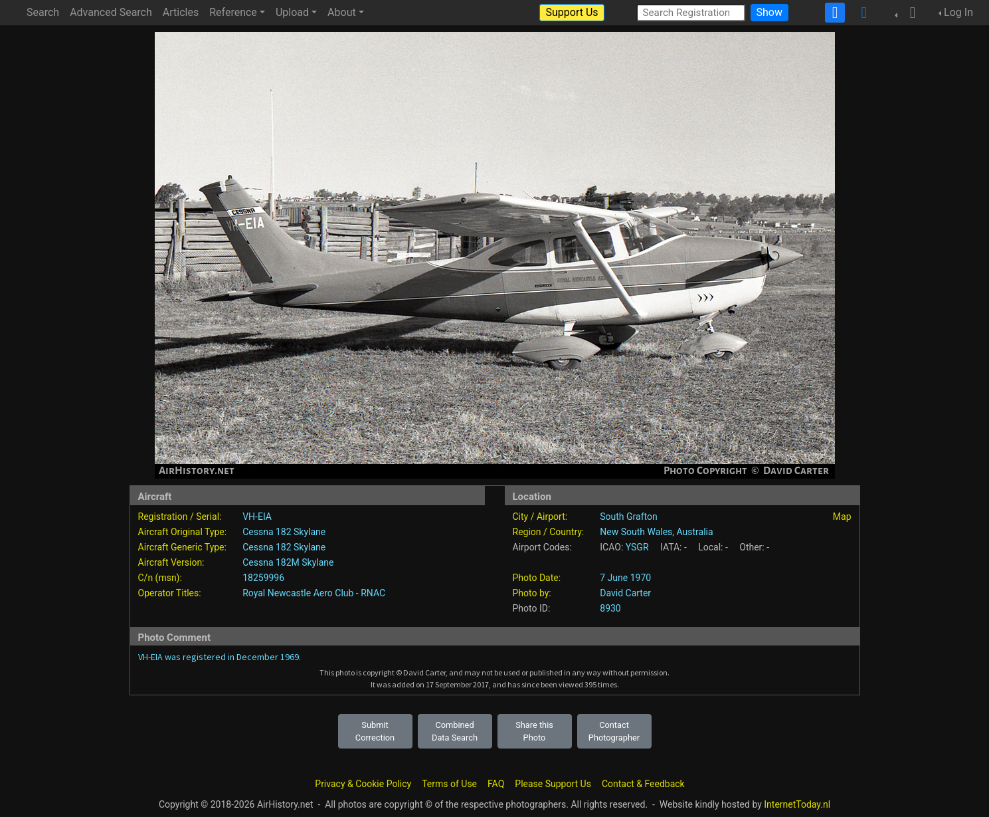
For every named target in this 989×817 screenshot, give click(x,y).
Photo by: (532, 593)
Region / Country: (548, 531)
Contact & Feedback (643, 783)
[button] (908, 12)
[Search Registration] (690, 12)
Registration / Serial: (180, 516)
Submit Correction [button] (375, 731)
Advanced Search (111, 12)
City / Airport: (540, 516)
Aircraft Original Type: (182, 531)
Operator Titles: (169, 593)
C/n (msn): (160, 577)
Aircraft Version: (171, 562)
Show (769, 12)
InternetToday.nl (797, 804)
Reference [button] (233, 12)
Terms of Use (449, 783)
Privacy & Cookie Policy (363, 783)
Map (842, 516)
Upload (292, 12)
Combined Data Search (455, 731)
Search (43, 12)
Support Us (571, 12)
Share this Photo (534, 731)
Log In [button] (958, 12)
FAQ (496, 783)
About (341, 12)
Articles (181, 12)
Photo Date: (537, 577)
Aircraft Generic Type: (182, 547)
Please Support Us (553, 783)
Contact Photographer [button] (614, 731)
